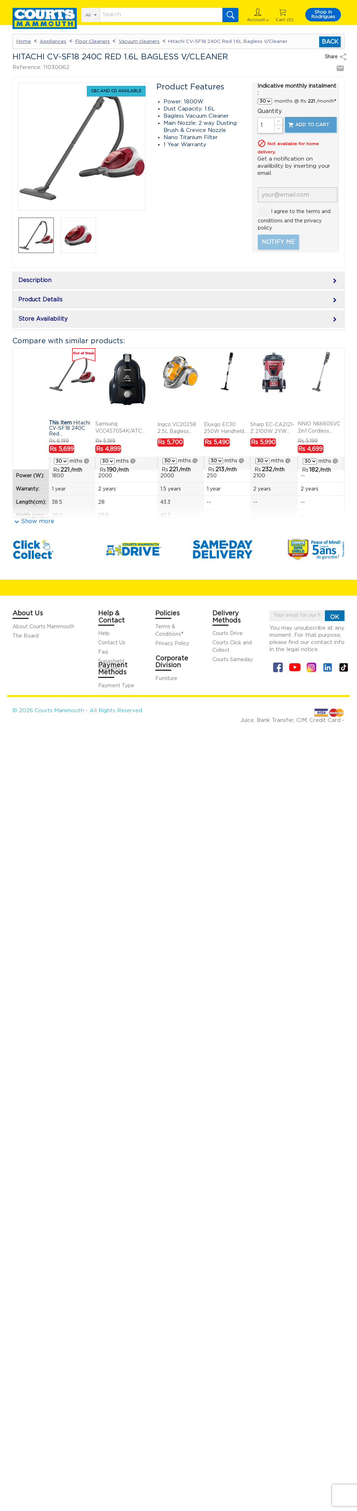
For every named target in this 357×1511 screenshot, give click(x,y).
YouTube (294, 667)
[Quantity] (266, 125)
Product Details (178, 300)
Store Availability (178, 319)
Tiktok (343, 667)
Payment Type (116, 685)
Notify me (278, 242)
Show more (37, 521)
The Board (25, 636)
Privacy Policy (172, 643)
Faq (103, 652)
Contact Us (111, 642)
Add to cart (308, 125)
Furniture (166, 678)
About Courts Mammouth (43, 626)
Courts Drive (227, 633)
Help (104, 633)
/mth (71, 470)
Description (178, 281)
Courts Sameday (232, 659)
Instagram (311, 667)
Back (330, 42)
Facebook (278, 667)
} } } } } (265, 101)
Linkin (328, 667)
